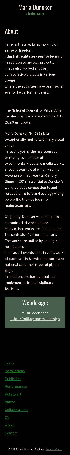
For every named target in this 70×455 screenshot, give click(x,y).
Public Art (13, 379)
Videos (10, 402)
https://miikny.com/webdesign (35, 319)
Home (9, 363)
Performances (16, 387)
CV (7, 418)
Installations (15, 371)
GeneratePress (54, 449)
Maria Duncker (35, 7)
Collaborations (16, 410)
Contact (11, 433)
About (10, 425)
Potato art (13, 394)
